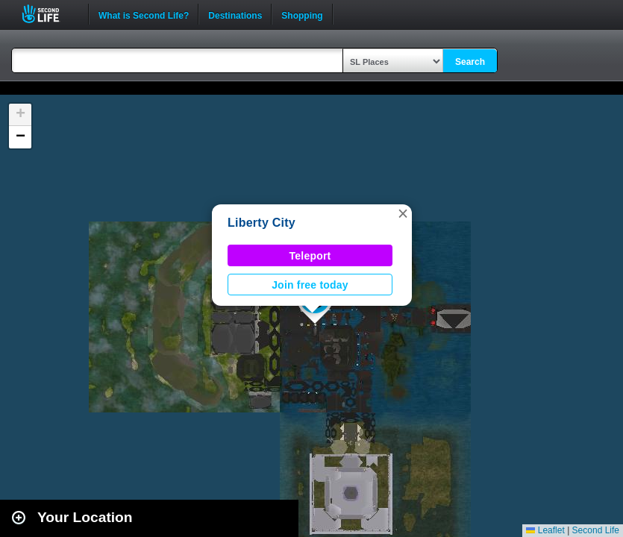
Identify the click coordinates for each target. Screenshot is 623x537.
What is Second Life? (143, 14)
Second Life (49, 14)
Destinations (235, 14)
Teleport (310, 256)
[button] (403, 213)
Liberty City (261, 222)
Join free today (310, 285)
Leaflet (545, 530)
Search (470, 62)
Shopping (301, 14)
